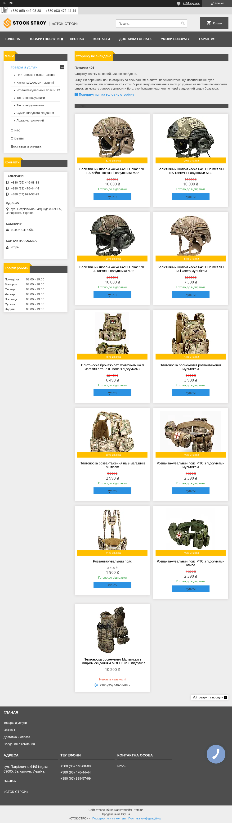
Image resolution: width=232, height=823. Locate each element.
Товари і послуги (44, 39)
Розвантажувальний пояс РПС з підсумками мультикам (190, 465)
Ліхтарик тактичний (30, 120)
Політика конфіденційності (145, 818)
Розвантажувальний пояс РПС (38, 90)
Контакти (102, 39)
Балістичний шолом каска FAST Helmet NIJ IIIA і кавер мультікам (190, 269)
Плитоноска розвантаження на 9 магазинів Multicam (112, 465)
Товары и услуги (24, 67)
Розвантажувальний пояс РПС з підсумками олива (190, 563)
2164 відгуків (191, 3)
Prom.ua (138, 810)
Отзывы (17, 138)
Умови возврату (175, 39)
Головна (12, 39)
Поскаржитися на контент (109, 818)
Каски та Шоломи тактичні (35, 82)
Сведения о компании (19, 744)
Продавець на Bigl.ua (116, 814)
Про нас (77, 39)
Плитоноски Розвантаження (36, 74)
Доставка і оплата (135, 39)
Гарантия (207, 39)
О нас (15, 130)
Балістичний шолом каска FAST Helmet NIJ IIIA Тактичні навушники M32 (190, 171)
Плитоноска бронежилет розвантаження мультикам (191, 367)
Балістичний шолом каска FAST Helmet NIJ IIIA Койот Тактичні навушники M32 (112, 171)
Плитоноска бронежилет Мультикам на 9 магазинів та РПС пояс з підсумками (112, 367)
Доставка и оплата (26, 146)
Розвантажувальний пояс (112, 561)
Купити (112, 196)
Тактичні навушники (31, 97)
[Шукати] (183, 23)
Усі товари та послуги (208, 697)
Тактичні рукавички (30, 105)
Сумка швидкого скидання (35, 113)
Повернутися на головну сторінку (106, 94)
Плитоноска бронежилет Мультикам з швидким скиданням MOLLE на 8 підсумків (112, 661)
